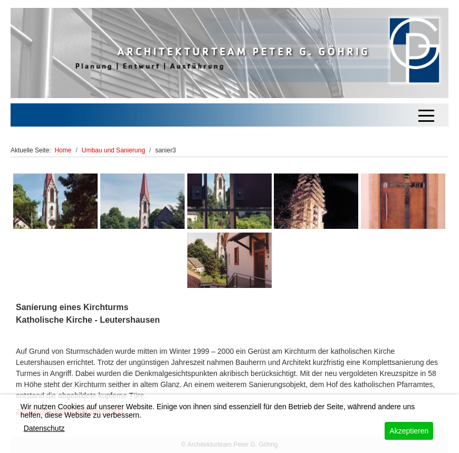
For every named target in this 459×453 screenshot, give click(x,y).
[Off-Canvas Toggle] (426, 115)
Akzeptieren (408, 431)
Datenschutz (44, 428)
